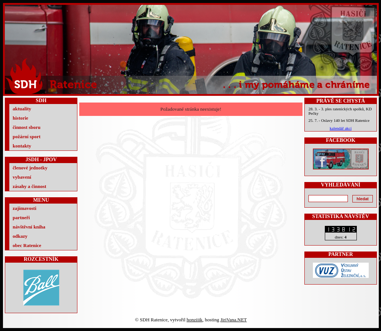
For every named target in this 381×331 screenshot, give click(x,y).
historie (20, 118)
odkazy (20, 236)
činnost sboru (27, 127)
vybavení (22, 177)
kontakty (22, 146)
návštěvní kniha (29, 227)
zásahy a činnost (29, 186)
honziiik (195, 319)
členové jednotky (30, 168)
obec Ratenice (27, 245)
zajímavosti (24, 208)
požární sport (27, 136)
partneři (21, 217)
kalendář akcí (341, 128)
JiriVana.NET (233, 319)
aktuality (22, 108)
